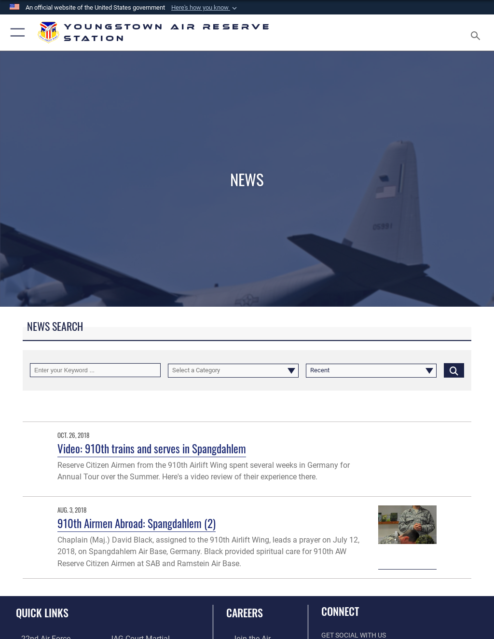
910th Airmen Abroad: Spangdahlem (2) (136, 523)
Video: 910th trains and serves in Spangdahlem (151, 448)
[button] (205, 8)
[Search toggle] (477, 33)
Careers (244, 612)
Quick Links (42, 612)
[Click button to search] (454, 370)
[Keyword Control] (95, 370)
